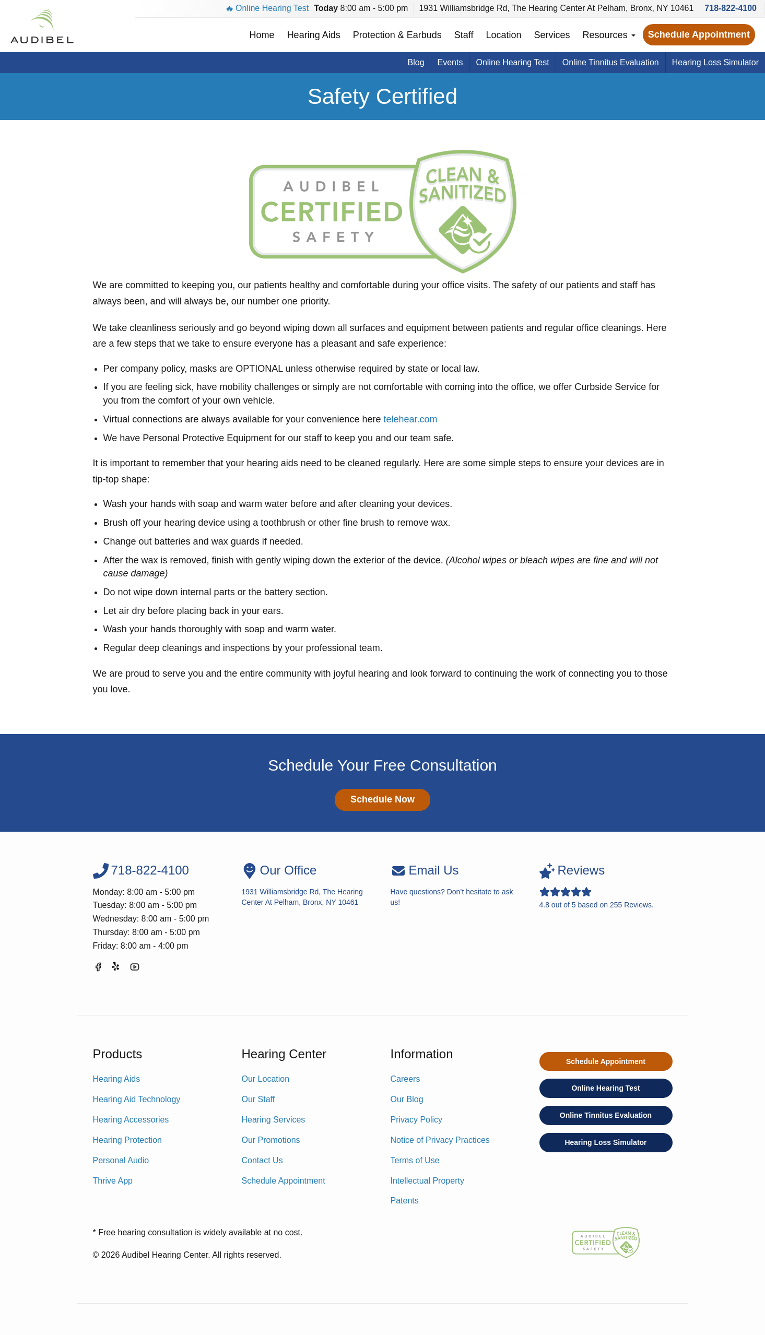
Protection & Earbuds (397, 35)
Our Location (266, 1078)
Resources (609, 35)
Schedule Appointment (699, 34)
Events (450, 62)
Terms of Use (415, 1160)
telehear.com (410, 419)
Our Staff (258, 1099)
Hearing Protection (127, 1140)
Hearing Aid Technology (137, 1099)
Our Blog (407, 1099)
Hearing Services (273, 1119)
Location (504, 35)
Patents (405, 1200)
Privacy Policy (417, 1119)
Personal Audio (121, 1160)
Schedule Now (382, 799)
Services (552, 35)
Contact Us (262, 1160)
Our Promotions (271, 1140)
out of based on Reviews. (606, 886)
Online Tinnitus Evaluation (610, 62)
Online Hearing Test (267, 8)
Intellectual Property (427, 1180)
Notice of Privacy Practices (440, 1140)
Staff (464, 35)
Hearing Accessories (131, 1119)
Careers (405, 1078)
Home (262, 35)
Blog (416, 62)
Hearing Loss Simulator (715, 62)
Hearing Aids (313, 35)
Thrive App (113, 1180)
